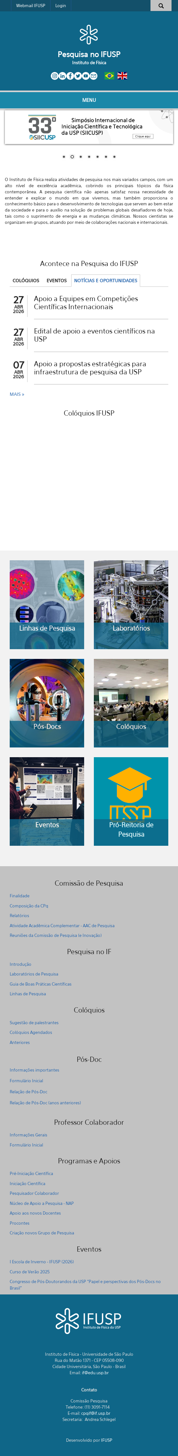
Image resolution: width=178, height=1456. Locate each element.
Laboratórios (131, 628)
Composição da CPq (29, 905)
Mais (16, 394)
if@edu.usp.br (95, 1372)
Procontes (19, 1223)
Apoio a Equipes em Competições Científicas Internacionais (86, 303)
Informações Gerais (28, 1134)
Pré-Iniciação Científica (31, 1173)
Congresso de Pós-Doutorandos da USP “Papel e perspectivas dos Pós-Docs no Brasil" (85, 1285)
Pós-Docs (47, 726)
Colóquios (26, 280)
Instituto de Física (89, 62)
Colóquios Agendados (31, 1032)
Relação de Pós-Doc (28, 1091)
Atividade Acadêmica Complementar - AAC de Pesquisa (62, 925)
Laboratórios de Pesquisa (34, 974)
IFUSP (106, 1440)
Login (60, 5)
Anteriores (20, 1042)
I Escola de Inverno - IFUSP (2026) (42, 1261)
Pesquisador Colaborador (34, 1193)
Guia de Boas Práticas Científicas (41, 984)
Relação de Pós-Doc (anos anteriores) (45, 1102)
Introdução (20, 964)
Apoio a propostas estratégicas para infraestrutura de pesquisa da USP (90, 368)
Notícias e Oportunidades (105, 280)
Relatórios (19, 915)
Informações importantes (34, 1070)
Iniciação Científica (27, 1183)
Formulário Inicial (26, 1080)
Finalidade (19, 895)
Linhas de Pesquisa (47, 628)
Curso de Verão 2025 (30, 1271)
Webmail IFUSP (30, 5)
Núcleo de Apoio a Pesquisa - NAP (42, 1203)
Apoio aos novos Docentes (35, 1213)
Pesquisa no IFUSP (89, 54)
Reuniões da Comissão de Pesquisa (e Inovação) (56, 935)
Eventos (57, 280)
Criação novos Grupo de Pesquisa (42, 1232)
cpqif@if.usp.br (95, 1413)
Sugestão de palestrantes (34, 1022)
